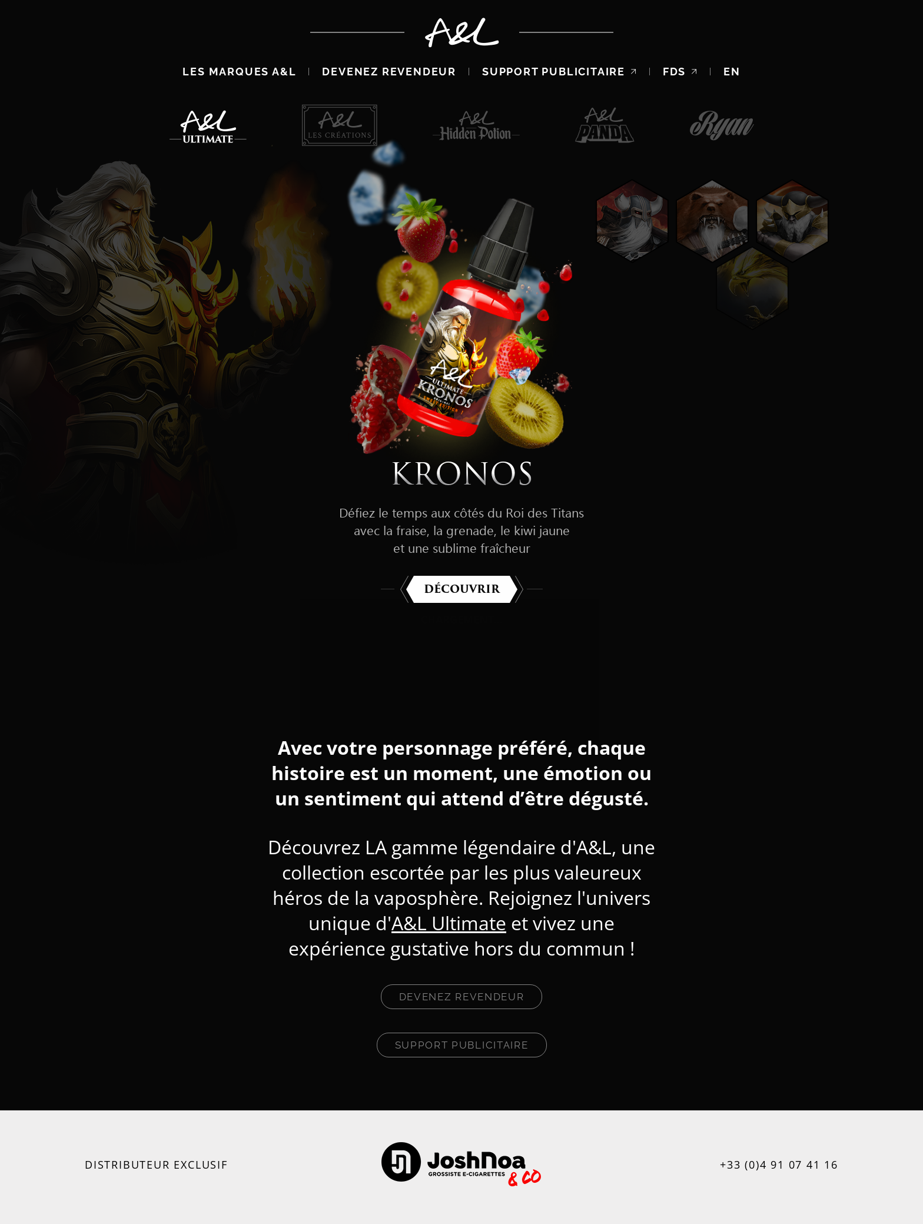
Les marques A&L (239, 71)
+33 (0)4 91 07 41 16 (779, 1164)
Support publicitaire (559, 71)
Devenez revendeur (389, 71)
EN (732, 71)
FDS (680, 71)
